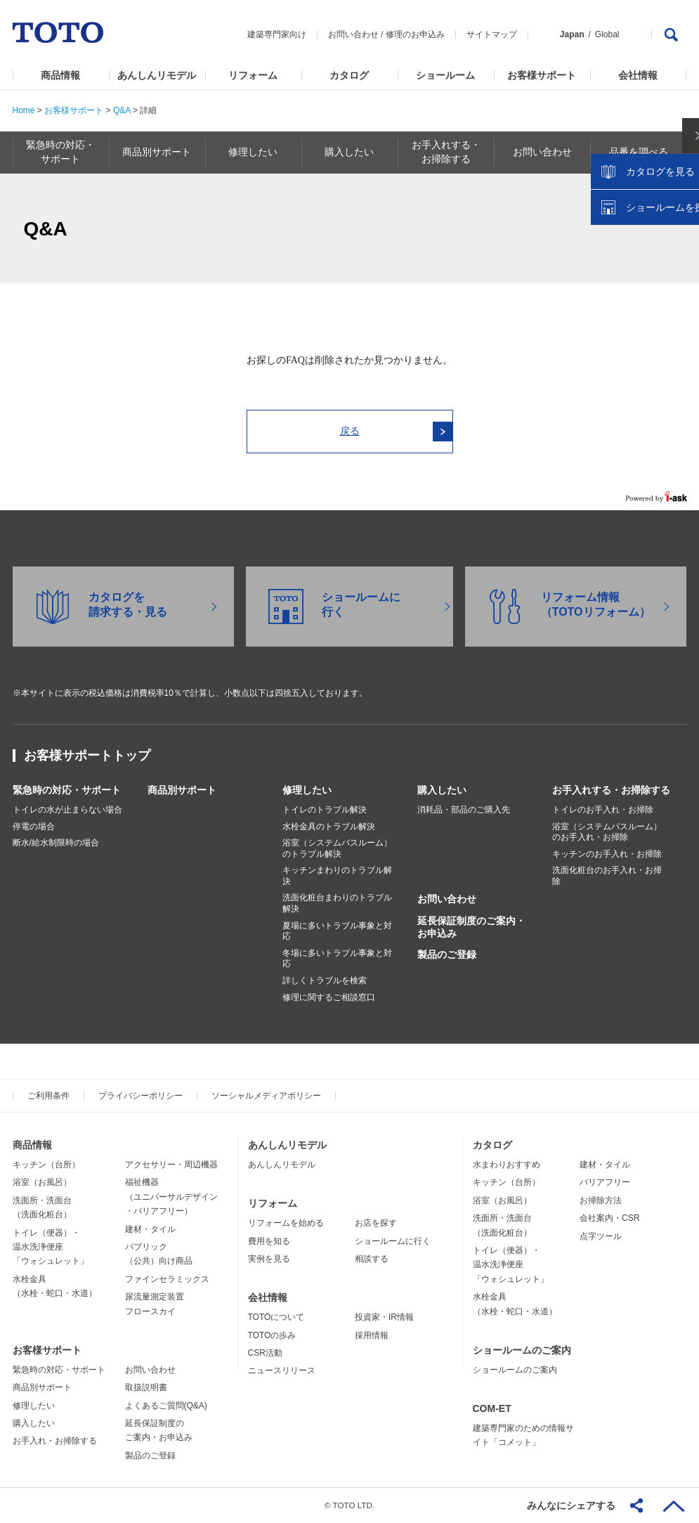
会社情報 (638, 75)
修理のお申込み (415, 34)
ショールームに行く (393, 1241)
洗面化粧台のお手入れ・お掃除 (607, 875)
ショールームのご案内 (522, 1350)
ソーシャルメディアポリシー (266, 1096)
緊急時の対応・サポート (67, 790)
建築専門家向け (276, 34)
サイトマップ (491, 34)
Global (607, 34)
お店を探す (376, 1223)
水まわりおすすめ (506, 1164)
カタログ (349, 75)
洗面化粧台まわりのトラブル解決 (337, 903)
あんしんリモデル (156, 75)
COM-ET (492, 1408)
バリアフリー (605, 1182)
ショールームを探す (652, 300)
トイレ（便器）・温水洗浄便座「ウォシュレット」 (51, 1247)
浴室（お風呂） (42, 1182)
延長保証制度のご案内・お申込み (471, 927)
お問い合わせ (353, 34)
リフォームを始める (286, 1223)
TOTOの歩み (272, 1335)
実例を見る (269, 1259)
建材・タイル (150, 1229)
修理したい (307, 790)
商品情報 (60, 75)
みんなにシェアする (571, 1505)
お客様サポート (541, 75)
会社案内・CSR (609, 1218)
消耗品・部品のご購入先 (463, 810)
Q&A (122, 110)
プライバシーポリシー (140, 1096)
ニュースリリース (281, 1370)
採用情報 (371, 1335)
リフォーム (252, 75)
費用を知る (269, 1241)
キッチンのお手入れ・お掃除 (607, 854)
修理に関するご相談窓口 (328, 997)
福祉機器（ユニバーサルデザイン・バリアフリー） (171, 1196)
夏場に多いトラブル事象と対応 (337, 931)
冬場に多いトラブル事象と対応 (337, 958)
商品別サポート (182, 790)
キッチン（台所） (46, 1164)
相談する (371, 1259)
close (681, 228)
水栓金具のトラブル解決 (328, 826)
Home (24, 110)
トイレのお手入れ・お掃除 (602, 810)
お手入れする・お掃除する (611, 790)
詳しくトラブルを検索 (324, 980)
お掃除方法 (601, 1200)
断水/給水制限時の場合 (56, 843)
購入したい (441, 790)
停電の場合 (34, 826)
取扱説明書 (146, 1387)
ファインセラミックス (167, 1279)
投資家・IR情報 (384, 1317)
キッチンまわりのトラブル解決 (337, 875)
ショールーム (445, 75)
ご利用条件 (48, 1096)
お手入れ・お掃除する (55, 1441)
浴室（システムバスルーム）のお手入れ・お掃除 (607, 832)
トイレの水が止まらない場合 (67, 810)
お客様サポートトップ (87, 755)
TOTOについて (276, 1317)
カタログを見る (642, 264)
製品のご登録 (446, 954)
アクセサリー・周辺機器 (171, 1164)
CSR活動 (265, 1353)
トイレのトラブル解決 (324, 810)
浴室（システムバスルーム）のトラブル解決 (337, 848)
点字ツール (601, 1236)
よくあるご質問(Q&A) (166, 1406)
